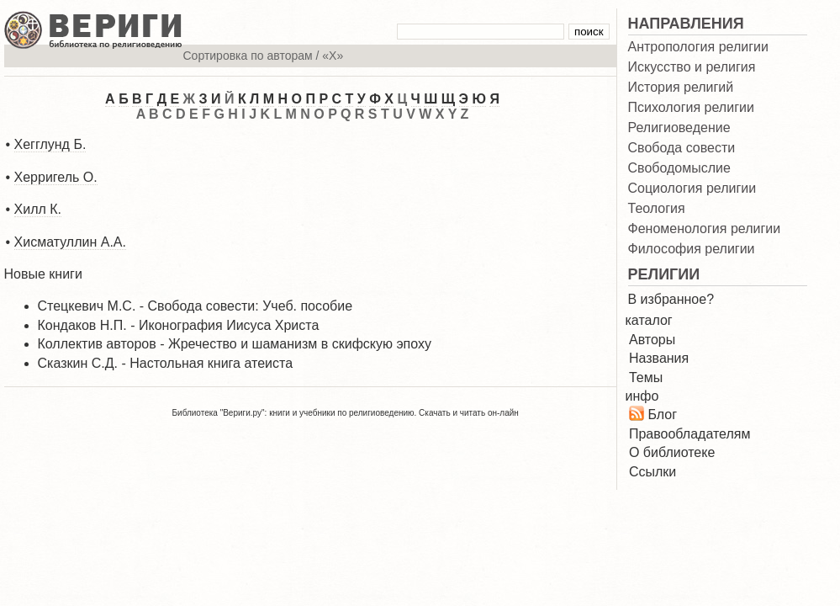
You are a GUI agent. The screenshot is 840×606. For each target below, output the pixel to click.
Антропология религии (698, 47)
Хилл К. (38, 209)
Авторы (652, 339)
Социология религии (692, 188)
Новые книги (43, 274)
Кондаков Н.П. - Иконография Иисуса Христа (179, 325)
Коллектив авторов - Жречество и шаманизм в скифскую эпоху (235, 344)
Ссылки (652, 472)
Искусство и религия (692, 67)
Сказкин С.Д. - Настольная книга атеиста (165, 363)
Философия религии (691, 249)
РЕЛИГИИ (664, 274)
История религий (681, 87)
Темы (646, 377)
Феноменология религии (704, 229)
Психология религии (691, 108)
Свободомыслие (679, 168)
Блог (662, 414)
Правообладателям (690, 434)
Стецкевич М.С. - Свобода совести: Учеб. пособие (195, 306)
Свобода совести (682, 148)
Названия (659, 358)
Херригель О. (56, 177)
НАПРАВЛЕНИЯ (686, 23)
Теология (656, 209)
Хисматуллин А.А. (70, 242)
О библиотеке (672, 452)
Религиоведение (679, 128)
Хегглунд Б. (50, 144)
